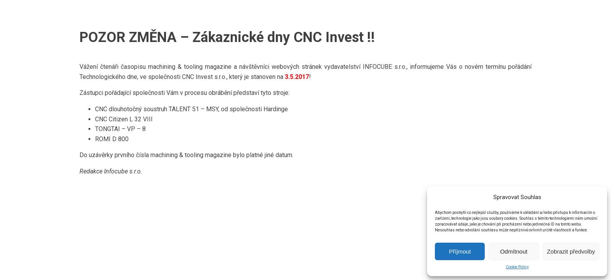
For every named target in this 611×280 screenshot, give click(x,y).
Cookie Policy (517, 267)
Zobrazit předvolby (571, 251)
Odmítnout (513, 251)
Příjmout (460, 251)
